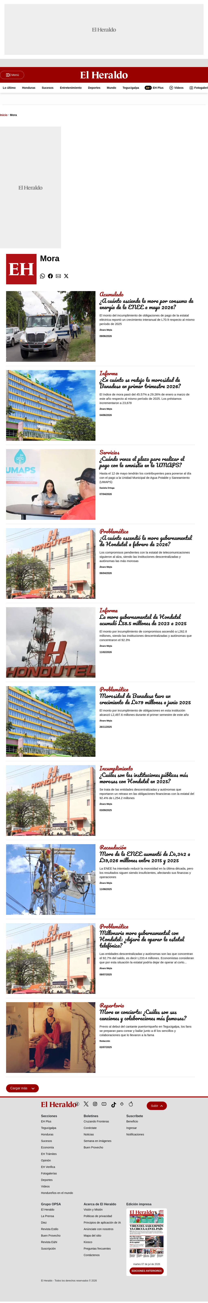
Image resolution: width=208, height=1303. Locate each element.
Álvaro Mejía (106, 331)
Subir (157, 1107)
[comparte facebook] (50, 277)
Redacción (105, 1042)
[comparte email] (58, 277)
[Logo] (104, 75)
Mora (13, 116)
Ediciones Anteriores (147, 1272)
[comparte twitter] (66, 277)
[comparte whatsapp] (42, 277)
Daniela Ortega (107, 489)
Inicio (4, 116)
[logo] (49, 1106)
